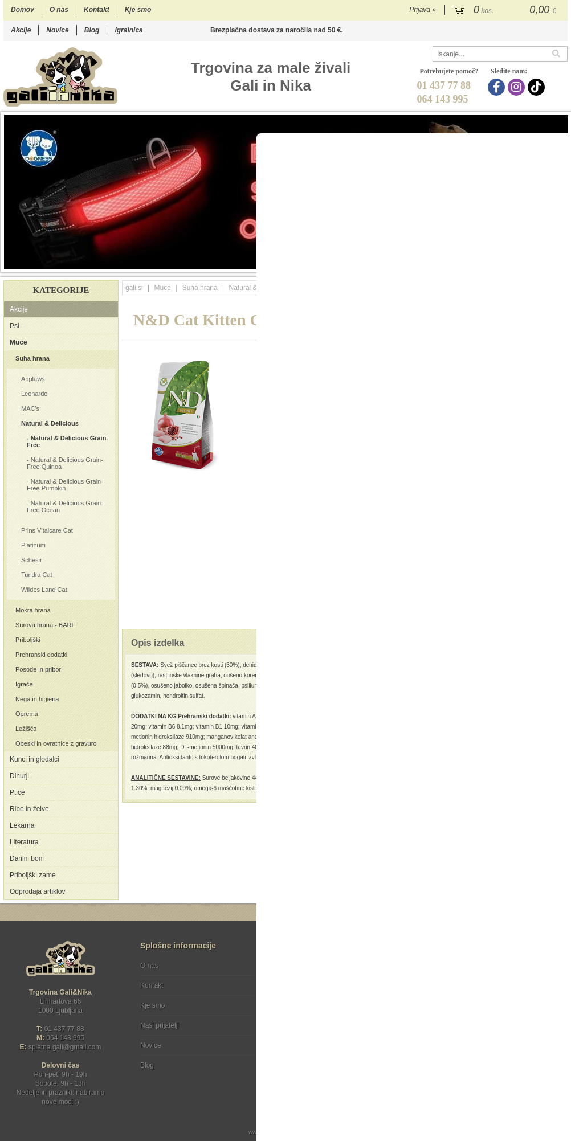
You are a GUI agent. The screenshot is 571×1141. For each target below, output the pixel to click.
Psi (14, 326)
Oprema (26, 713)
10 (470, 263)
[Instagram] (518, 87)
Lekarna (22, 825)
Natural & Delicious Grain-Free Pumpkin (65, 485)
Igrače (24, 684)
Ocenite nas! (309, 1061)
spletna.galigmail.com (64, 1047)
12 (492, 263)
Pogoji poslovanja (304, 966)
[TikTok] (538, 87)
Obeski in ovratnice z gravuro (55, 743)
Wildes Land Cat (44, 589)
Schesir (31, 560)
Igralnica (128, 30)
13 (504, 263)
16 (538, 263)
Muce (18, 342)
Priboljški (27, 639)
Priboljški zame (33, 875)
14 (515, 263)
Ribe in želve (29, 809)
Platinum (33, 545)
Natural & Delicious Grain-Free (67, 441)
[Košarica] (506, 10)
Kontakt (96, 10)
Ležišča (25, 728)
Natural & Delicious (50, 423)
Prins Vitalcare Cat (47, 530)
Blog (92, 30)
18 (561, 263)
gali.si (134, 288)
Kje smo (138, 10)
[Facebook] (498, 87)
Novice (57, 30)
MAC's (30, 408)
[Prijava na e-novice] (557, 975)
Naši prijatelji (159, 1025)
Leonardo (34, 393)
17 (549, 263)
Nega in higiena (37, 699)
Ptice (17, 792)
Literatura (24, 842)
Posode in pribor (38, 669)
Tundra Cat (36, 574)
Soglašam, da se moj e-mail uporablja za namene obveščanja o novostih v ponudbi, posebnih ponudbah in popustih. (490, 1012)
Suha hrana (32, 358)
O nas (59, 10)
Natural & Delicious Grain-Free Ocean (65, 506)
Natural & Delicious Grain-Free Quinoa (65, 463)
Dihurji (19, 776)
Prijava (422, 10)
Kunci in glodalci (34, 759)
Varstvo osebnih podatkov (316, 985)
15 (527, 263)
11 (481, 263)
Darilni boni (27, 858)
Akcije (21, 30)
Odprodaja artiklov (37, 891)
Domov (22, 10)
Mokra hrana (33, 610)
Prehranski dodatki (41, 654)
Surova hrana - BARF (45, 624)
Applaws (33, 378)
